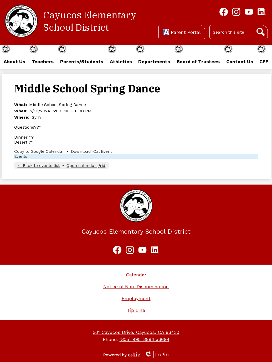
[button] (14, 57)
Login (157, 354)
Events (20, 156)
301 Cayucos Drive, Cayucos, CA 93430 (136, 332)
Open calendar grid (85, 165)
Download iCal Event (91, 151)
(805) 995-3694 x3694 (145, 339)
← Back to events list (38, 165)
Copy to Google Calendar (39, 151)
